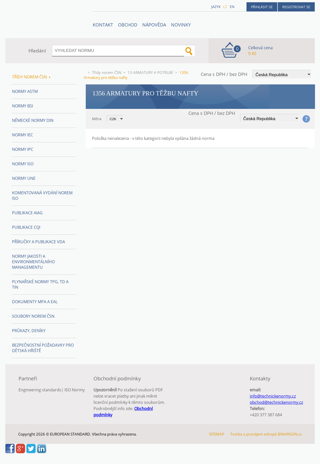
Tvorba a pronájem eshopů (253, 434)
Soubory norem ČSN (33, 316)
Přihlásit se (262, 6)
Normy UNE (24, 178)
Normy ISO (23, 164)
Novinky (181, 25)
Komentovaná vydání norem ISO (42, 195)
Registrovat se (296, 6)
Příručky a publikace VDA (38, 241)
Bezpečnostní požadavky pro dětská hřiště (43, 347)
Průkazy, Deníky (29, 330)
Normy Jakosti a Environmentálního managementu (33, 261)
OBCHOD (127, 25)
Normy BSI (22, 106)
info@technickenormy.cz (273, 396)
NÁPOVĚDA (154, 25)
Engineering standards (39, 390)
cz (225, 6)
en (232, 6)
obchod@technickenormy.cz (276, 402)
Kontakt (103, 25)
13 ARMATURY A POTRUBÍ (150, 72)
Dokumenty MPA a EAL (35, 301)
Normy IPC (22, 149)
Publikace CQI (26, 227)
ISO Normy (74, 390)
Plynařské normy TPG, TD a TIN (40, 284)
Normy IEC (22, 135)
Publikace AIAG (27, 213)
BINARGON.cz (290, 434)
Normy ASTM (25, 91)
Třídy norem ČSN (106, 72)
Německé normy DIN (33, 120)
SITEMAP (216, 434)
